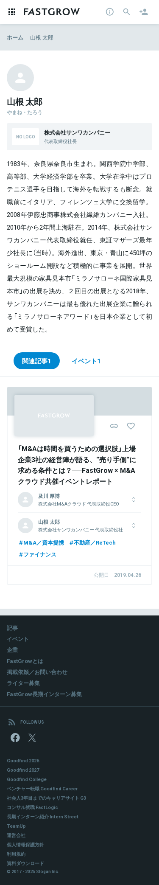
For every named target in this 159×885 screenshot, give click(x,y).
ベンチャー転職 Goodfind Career (42, 788)
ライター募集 (23, 683)
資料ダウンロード (25, 863)
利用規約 (16, 853)
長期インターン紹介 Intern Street (42, 816)
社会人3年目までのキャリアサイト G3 (46, 797)
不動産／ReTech (92, 542)
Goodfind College (27, 779)
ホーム (15, 37)
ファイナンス (37, 554)
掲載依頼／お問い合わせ (37, 672)
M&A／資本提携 (41, 542)
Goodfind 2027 (23, 769)
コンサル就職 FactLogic (32, 807)
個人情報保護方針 (25, 844)
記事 (12, 628)
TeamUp (16, 825)
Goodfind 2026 (23, 760)
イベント (18, 639)
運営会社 (16, 835)
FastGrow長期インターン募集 (44, 694)
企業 (12, 650)
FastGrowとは (25, 661)
